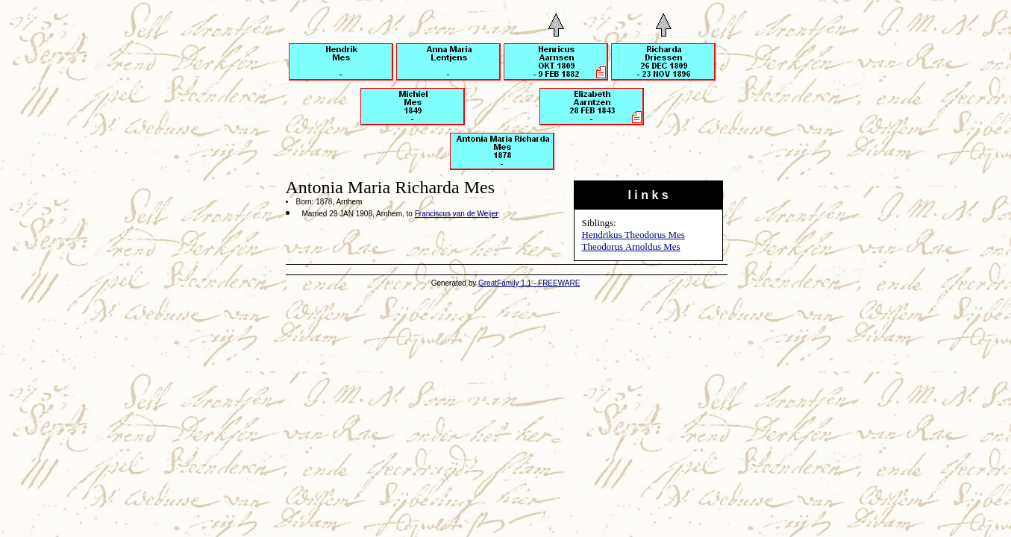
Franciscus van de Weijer (456, 214)
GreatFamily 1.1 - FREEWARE (529, 283)
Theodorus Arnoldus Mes (631, 246)
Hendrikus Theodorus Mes (633, 234)
